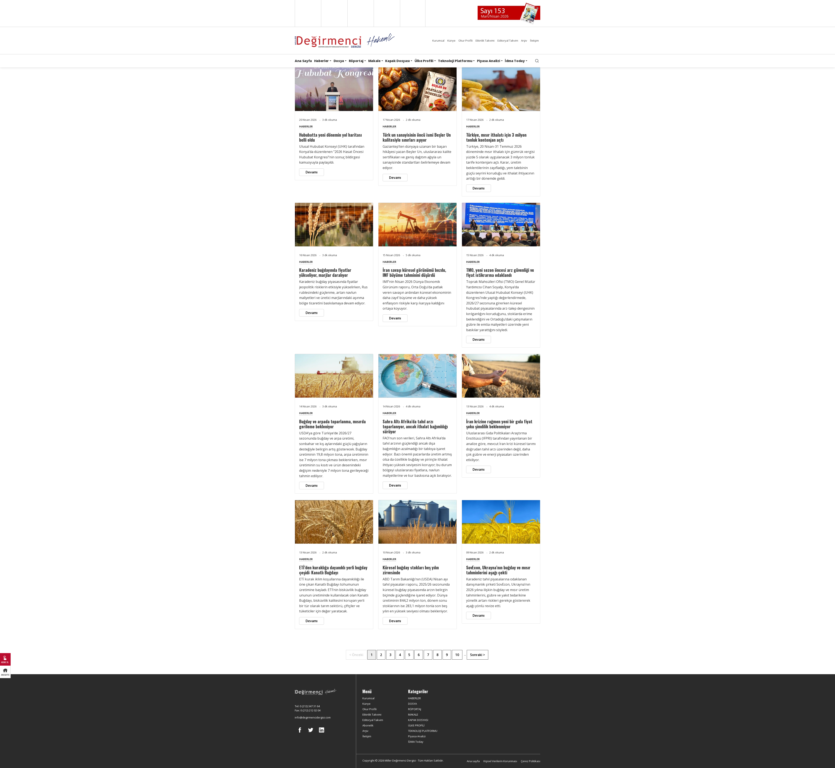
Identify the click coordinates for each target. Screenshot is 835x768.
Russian (386, 13)
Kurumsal (438, 40)
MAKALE (413, 714)
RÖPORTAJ (414, 709)
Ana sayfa (473, 761)
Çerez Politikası (530, 761)
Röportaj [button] (356, 60)
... (465, 654)
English (307, 13)
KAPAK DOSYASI (418, 720)
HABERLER (306, 126)
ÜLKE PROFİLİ (416, 725)
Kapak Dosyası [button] (397, 60)
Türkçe (412, 13)
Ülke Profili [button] (424, 60)
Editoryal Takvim (507, 40)
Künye (451, 40)
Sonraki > (477, 654)
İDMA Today (415, 742)
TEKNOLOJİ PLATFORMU (422, 731)
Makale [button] (374, 60)
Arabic (360, 13)
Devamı (312, 172)
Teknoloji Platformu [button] (455, 60)
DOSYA (412, 704)
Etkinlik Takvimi (485, 40)
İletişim (534, 40)
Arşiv (524, 40)
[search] (537, 60)
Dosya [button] (339, 60)
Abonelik (367, 725)
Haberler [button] (321, 60)
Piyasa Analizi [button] (488, 60)
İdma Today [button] (515, 60)
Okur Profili (465, 40)
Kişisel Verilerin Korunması (500, 761)
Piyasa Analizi (417, 736)
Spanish (334, 13)
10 (457, 654)
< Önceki (356, 654)
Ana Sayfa (303, 60)
